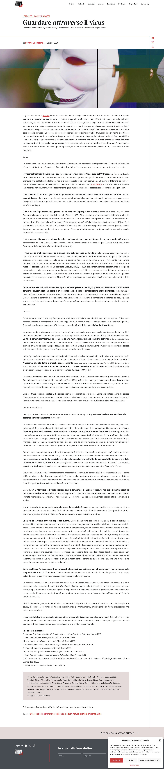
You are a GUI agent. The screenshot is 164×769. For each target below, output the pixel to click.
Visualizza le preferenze (149, 760)
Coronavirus (96, 184)
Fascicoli (111, 4)
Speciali (91, 4)
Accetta (116, 760)
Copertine (133, 4)
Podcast (121, 4)
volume (46, 115)
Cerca (145, 4)
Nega (131, 760)
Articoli (81, 4)
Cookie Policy (134, 765)
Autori (101, 4)
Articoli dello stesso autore (120, 733)
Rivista (71, 4)
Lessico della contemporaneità (36, 16)
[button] (160, 740)
